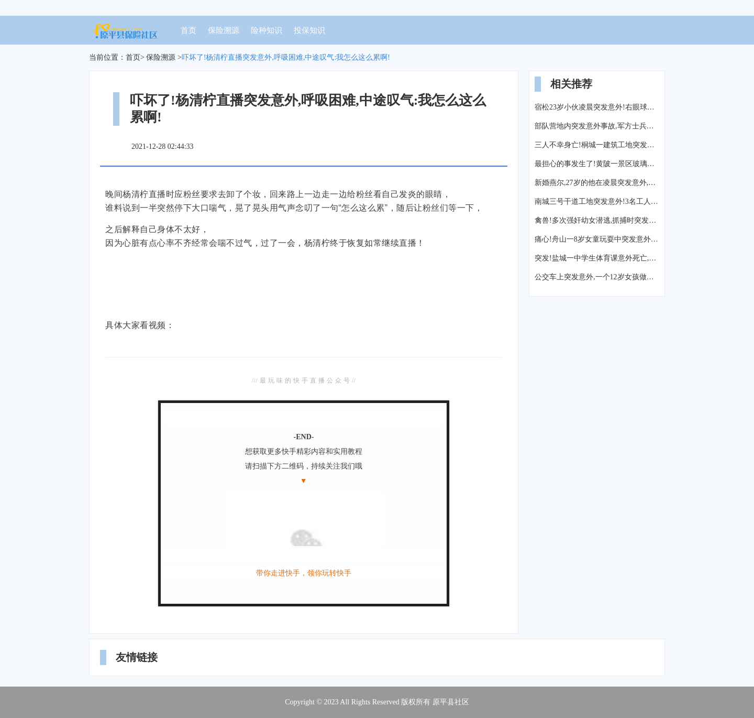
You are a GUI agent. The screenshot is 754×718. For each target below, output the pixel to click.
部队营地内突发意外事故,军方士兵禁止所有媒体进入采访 (597, 126)
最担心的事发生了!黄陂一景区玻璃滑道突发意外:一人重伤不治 (597, 164)
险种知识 (266, 30)
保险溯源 (223, 30)
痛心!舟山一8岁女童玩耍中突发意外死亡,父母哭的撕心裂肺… (597, 239)
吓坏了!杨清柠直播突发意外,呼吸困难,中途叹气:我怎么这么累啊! (286, 57)
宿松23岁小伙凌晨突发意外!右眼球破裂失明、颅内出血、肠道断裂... (597, 107)
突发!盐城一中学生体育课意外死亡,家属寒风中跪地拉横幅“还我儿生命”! (597, 258)
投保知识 (309, 30)
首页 (188, 30)
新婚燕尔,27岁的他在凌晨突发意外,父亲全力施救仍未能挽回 (597, 183)
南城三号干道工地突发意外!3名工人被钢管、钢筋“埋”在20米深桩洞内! (597, 201)
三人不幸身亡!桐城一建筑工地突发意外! (597, 145)
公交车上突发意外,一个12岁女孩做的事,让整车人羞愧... (597, 277)
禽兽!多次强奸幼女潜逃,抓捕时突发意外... (597, 220)
